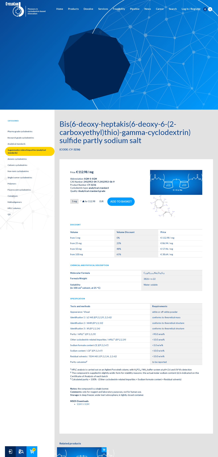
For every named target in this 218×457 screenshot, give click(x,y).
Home (59, 9)
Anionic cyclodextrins (17, 159)
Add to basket (121, 201)
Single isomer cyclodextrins (20, 177)
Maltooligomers (15, 202)
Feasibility (119, 9)
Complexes (13, 196)
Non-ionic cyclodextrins (18, 171)
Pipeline (134, 9)
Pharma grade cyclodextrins (20, 131)
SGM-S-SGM (83, 404)
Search (173, 9)
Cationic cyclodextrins (17, 165)
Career (160, 9)
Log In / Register (191, 9)
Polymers (12, 183)
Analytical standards (17, 144)
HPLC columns (14, 208)
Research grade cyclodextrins (21, 137)
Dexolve (88, 9)
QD (9, 214)
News (147, 9)
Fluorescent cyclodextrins (19, 190)
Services (103, 9)
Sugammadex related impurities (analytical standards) (27, 151)
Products (73, 9)
